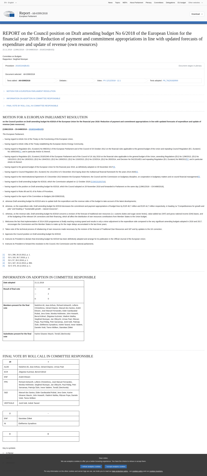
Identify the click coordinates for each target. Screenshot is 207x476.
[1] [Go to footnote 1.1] (20, 152)
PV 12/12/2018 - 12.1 (112, 81)
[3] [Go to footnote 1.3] (114, 167)
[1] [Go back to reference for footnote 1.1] (4, 255)
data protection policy (120, 473)
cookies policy (137, 473)
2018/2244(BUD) (22, 66)
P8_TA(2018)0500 (170, 81)
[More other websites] (195, 2)
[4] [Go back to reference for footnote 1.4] (4, 263)
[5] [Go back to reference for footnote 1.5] (4, 266)
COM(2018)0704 (98, 182)
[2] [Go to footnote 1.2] (187, 159)
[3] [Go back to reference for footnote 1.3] (4, 260)
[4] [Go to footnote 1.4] (137, 172)
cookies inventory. (156, 473)
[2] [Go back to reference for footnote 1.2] (4, 257)
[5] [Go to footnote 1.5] (199, 177)
